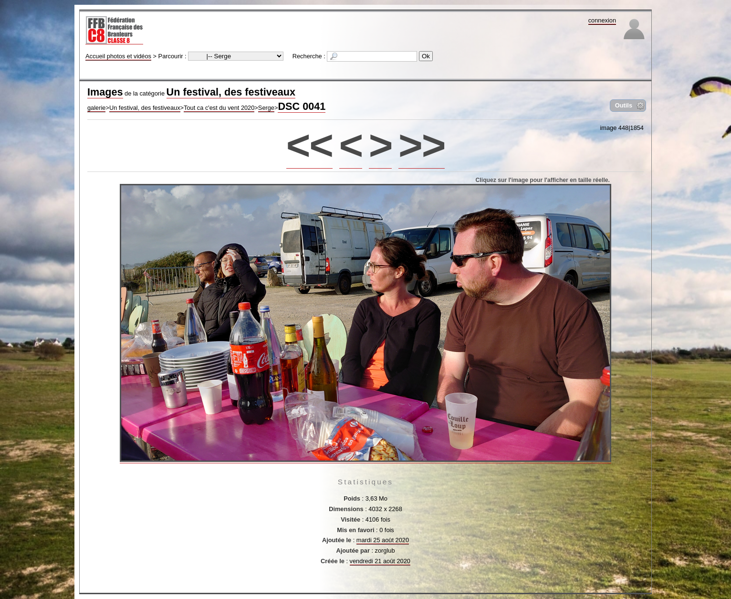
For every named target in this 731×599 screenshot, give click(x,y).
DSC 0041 (301, 106)
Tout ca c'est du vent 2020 (219, 107)
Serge (266, 107)
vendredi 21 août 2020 (380, 561)
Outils (623, 105)
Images (105, 92)
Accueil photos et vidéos (118, 56)
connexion (602, 20)
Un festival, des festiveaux (231, 92)
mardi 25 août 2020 (382, 540)
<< (309, 145)
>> (421, 145)
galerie (96, 107)
